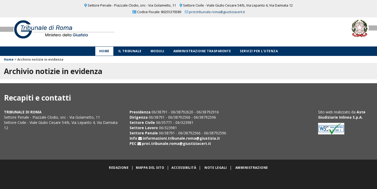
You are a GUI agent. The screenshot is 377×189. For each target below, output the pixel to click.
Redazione (119, 167)
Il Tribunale (130, 51)
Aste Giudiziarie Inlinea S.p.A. (341, 114)
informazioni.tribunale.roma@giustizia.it (181, 138)
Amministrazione (251, 167)
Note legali (215, 167)
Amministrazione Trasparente (202, 51)
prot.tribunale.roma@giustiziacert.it (217, 11)
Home (104, 51)
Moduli (157, 51)
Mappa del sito (150, 167)
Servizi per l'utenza (259, 51)
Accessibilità (183, 167)
